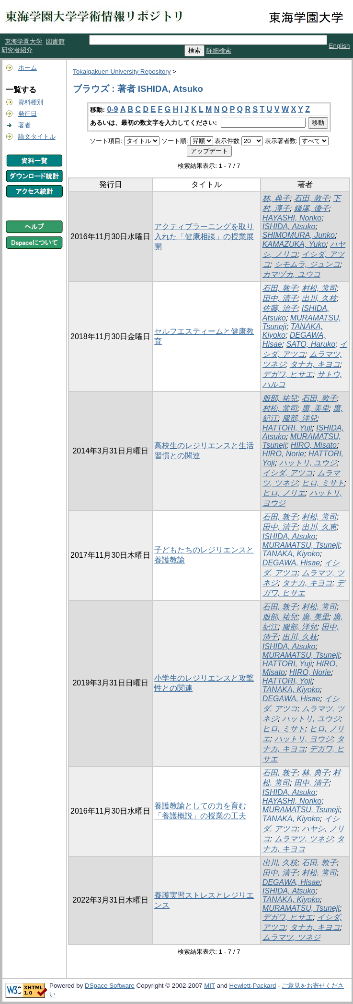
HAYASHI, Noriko (291, 218)
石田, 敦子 (311, 198)
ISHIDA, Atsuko (289, 226)
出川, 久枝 (319, 298)
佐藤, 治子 (279, 308)
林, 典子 (276, 198)
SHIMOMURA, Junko (298, 235)
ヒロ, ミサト (323, 483)
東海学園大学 (23, 41)
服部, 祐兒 (279, 398)
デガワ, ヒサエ (287, 374)
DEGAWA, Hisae (291, 563)
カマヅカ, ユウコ (291, 274)
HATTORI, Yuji (287, 428)
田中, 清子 (279, 298)
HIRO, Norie (283, 454)
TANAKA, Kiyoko (291, 554)
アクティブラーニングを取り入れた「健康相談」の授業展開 (204, 236)
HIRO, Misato (314, 445)
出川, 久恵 (319, 527)
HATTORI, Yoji (287, 681)
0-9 (112, 109)
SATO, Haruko (311, 344)
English (339, 45)
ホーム (27, 67)
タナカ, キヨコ (315, 364)
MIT (209, 985)
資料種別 (30, 102)
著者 (24, 125)
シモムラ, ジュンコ (307, 264)
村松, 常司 (319, 288)
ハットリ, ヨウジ (303, 739)
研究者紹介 (17, 50)
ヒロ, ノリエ (283, 493)
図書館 (55, 41)
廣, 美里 (315, 408)
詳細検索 (218, 50)
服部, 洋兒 (299, 418)
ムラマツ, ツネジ (303, 839)
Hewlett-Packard (252, 985)
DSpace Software (110, 985)
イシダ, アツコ (287, 473)
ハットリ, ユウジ (308, 463)
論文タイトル (37, 136)
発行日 (27, 113)
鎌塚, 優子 (311, 208)
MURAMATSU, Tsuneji (301, 545)
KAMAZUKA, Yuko (294, 244)
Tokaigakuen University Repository (122, 71)
